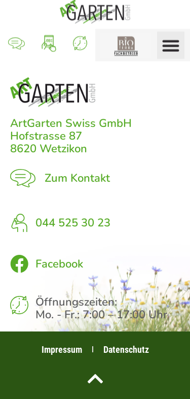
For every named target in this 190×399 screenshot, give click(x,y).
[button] (170, 42)
